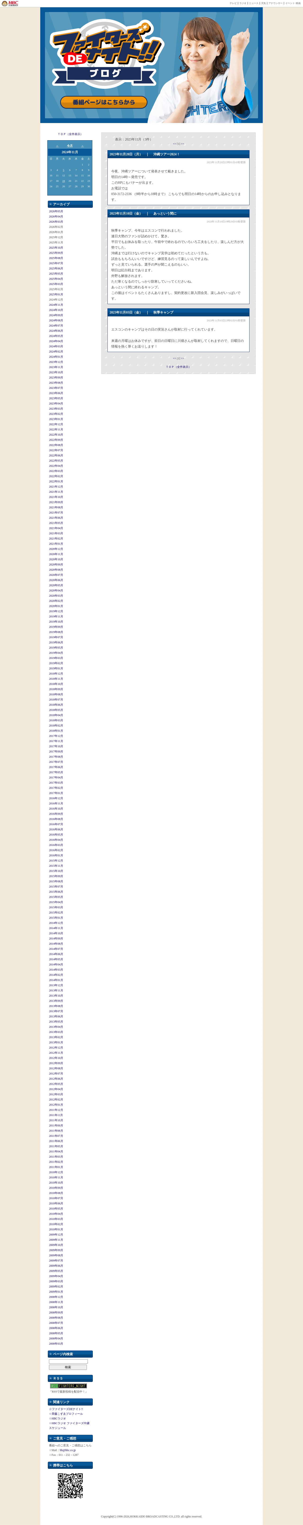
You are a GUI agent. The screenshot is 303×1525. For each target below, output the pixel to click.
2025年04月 (56, 278)
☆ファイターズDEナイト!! (66, 1409)
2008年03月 (56, 1343)
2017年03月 (56, 782)
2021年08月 (56, 507)
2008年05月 (56, 1333)
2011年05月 (56, 1146)
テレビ (233, 3)
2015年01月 (56, 917)
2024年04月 (56, 341)
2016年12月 (56, 798)
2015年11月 (56, 865)
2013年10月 (56, 995)
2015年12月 (56, 860)
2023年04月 (56, 403)
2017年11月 (56, 741)
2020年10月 (56, 559)
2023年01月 (56, 419)
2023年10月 (56, 372)
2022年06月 (56, 455)
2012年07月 (56, 1073)
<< (175, 143)
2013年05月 (56, 1021)
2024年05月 (56, 336)
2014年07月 (56, 949)
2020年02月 (56, 601)
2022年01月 (56, 481)
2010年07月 (56, 1198)
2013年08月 (56, 1006)
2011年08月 (56, 1130)
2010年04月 (56, 1213)
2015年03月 (56, 907)
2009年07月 (56, 1260)
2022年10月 (56, 434)
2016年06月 (56, 829)
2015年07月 (56, 886)
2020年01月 (56, 606)
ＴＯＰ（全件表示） (70, 134)
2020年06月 (56, 580)
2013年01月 (56, 1042)
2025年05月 (56, 273)
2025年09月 (56, 253)
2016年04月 (56, 839)
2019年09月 (56, 627)
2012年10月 (56, 1058)
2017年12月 (56, 736)
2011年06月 (56, 1141)
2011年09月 (56, 1125)
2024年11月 (56, 304)
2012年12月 (56, 1047)
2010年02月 (56, 1224)
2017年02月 (56, 788)
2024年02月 (56, 351)
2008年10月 (56, 1307)
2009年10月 (56, 1245)
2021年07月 (56, 512)
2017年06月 (56, 767)
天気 (263, 3)
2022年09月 (56, 440)
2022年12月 (56, 424)
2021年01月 (56, 543)
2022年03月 (56, 471)
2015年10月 (56, 871)
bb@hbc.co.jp (68, 1450)
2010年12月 (56, 1172)
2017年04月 (56, 777)
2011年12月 (56, 1110)
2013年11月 (56, 990)
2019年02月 (56, 663)
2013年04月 (56, 1026)
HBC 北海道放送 (10, 3)
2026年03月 (56, 221)
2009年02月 (56, 1286)
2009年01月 (56, 1291)
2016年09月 (56, 814)
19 (63, 180)
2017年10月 (56, 746)
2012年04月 (56, 1089)
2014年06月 (56, 954)
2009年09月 (56, 1250)
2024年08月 (56, 320)
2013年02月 (56, 1037)
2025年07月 (56, 263)
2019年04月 (56, 652)
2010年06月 (56, 1203)
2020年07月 (56, 575)
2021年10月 (56, 497)
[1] (179, 143)
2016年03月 (56, 845)
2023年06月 (56, 393)
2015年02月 (56, 912)
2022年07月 (56, 450)
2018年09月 (56, 689)
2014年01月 (56, 980)
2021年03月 (56, 533)
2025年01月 (56, 294)
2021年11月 (56, 491)
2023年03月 (56, 408)
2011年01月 (56, 1167)
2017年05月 (56, 772)
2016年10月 (56, 808)
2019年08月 (56, 632)
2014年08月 (56, 943)
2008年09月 (56, 1312)
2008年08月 (56, 1317)
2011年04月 (56, 1151)
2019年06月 (56, 642)
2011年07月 (56, 1136)
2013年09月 (56, 1001)
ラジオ (242, 3)
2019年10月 (56, 621)
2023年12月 (56, 362)
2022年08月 (56, 445)
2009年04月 (56, 1276)
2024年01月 (56, 356)
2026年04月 (56, 216)
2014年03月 (56, 969)
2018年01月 (56, 730)
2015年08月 (56, 881)
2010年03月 (56, 1219)
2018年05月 (56, 710)
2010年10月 (56, 1182)
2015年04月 (56, 902)
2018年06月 (56, 704)
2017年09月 (56, 751)
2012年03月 (56, 1094)
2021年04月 (56, 528)
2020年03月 (56, 595)
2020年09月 (56, 564)
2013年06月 (56, 1016)
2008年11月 (56, 1302)
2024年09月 (56, 315)
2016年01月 (56, 855)
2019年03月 (56, 658)
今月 (70, 145)
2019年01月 (56, 668)
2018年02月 (56, 725)
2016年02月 (56, 850)
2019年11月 (56, 616)
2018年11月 (56, 678)
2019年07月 (56, 637)
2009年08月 (56, 1255)
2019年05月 (56, 647)
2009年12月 (56, 1234)
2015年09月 (56, 876)
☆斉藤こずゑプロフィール (66, 1413)
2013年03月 (56, 1032)
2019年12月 (56, 611)
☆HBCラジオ (57, 1418)
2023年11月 (56, 367)
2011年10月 (56, 1120)
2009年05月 (56, 1271)
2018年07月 (56, 699)
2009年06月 (56, 1265)
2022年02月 (56, 476)
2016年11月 (56, 803)
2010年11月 (56, 1177)
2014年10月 (56, 933)
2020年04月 (56, 590)
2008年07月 (56, 1323)
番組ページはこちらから (104, 102)
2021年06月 (56, 517)
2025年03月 (56, 284)
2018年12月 (56, 673)
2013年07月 (56, 1011)
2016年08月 (56, 819)
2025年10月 (56, 247)
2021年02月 (56, 538)
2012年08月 (56, 1068)
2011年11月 (56, 1115)
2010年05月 (56, 1208)
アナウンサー (275, 3)
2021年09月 (56, 502)
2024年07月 (56, 325)
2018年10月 (56, 684)
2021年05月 (56, 523)
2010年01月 (56, 1229)
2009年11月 (56, 1239)
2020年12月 (56, 549)
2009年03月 (56, 1281)
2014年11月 (56, 928)
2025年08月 (56, 258)
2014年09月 (56, 938)
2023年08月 (56, 382)
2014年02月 (56, 975)
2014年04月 (56, 964)
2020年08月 (56, 569)
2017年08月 (56, 756)
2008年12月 (56, 1297)
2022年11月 (56, 429)
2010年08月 (56, 1193)
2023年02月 (56, 414)
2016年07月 (56, 824)
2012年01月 (56, 1104)
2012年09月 (56, 1063)
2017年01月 (56, 793)
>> (182, 143)
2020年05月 (56, 585)
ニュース (253, 3)
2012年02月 (56, 1099)
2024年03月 (56, 346)
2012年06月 (56, 1078)
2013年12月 (56, 985)
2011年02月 (56, 1162)
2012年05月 (56, 1084)
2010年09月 (56, 1187)
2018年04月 (56, 715)
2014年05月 (56, 959)
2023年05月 (56, 398)
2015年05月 (56, 897)
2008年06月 (56, 1328)
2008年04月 (56, 1338)
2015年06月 (56, 891)
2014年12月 (56, 923)
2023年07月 (56, 388)
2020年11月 (56, 554)
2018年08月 (56, 694)
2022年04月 (56, 465)
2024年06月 (56, 330)
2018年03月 (56, 720)
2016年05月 (56, 834)
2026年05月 (56, 211)
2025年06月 (56, 268)
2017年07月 (56, 762)
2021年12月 (56, 486)
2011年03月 (56, 1156)
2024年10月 (56, 310)
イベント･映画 (293, 3)
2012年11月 (56, 1052)
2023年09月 (56, 377)
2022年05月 (56, 460)
